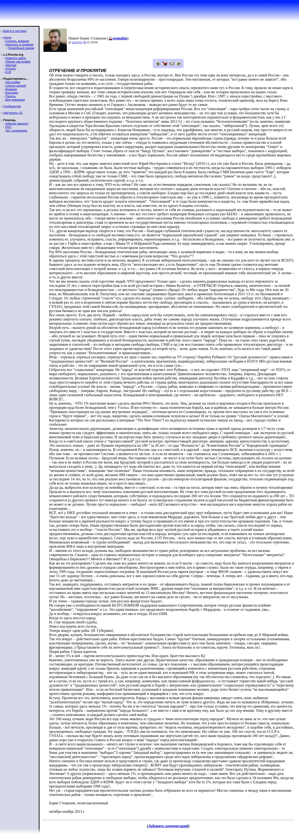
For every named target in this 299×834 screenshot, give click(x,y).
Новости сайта (15, 58)
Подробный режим (21, 48)
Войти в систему (14, 31)
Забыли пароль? (16, 123)
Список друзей (15, 85)
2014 (75, 42)
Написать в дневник (19, 44)
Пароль (10, 96)
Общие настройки (17, 61)
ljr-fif (8, 72)
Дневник (11, 89)
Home (7, 37)
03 (84, 42)
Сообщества (12, 106)
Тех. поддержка (16, 130)
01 (80, 42)
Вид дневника (15, 99)
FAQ (8, 127)
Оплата (10, 68)
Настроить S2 (13, 113)
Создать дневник (17, 41)
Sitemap (10, 65)
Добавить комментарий (168, 826)
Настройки (12, 82)
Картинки (11, 92)
